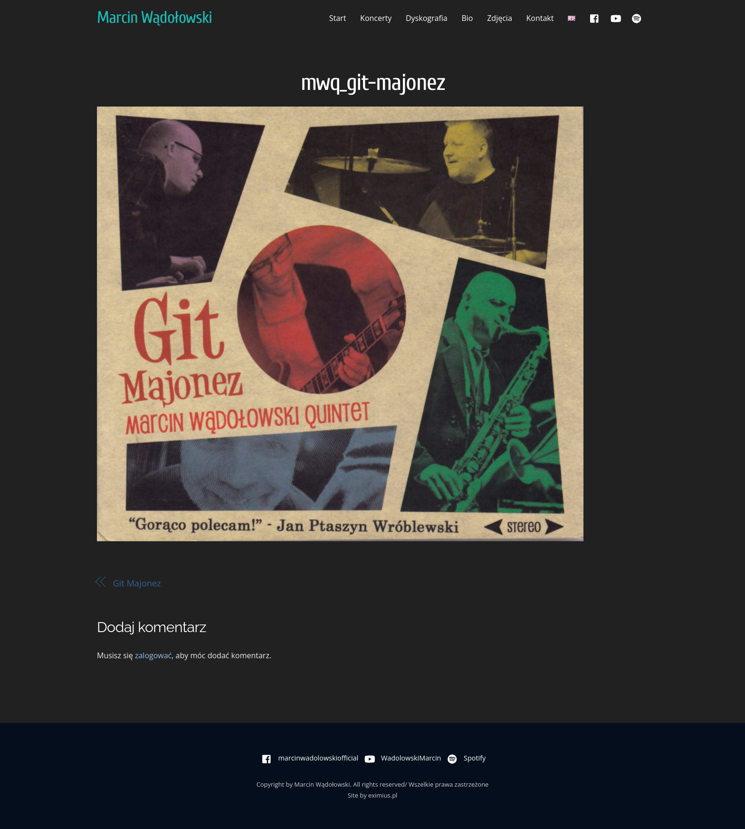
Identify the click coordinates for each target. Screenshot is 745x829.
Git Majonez (137, 583)
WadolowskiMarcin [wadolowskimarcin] (400, 757)
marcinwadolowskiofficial (308, 757)
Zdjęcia (499, 18)
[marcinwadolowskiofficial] (594, 17)
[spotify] (636, 17)
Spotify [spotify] (464, 757)
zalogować (153, 655)
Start (337, 18)
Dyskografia (427, 18)
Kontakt (540, 18)
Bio (467, 18)
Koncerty (376, 18)
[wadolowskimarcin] (615, 17)
